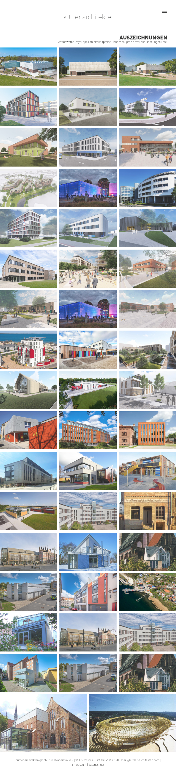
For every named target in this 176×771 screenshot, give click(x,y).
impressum (79, 764)
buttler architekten (88, 16)
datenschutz (96, 764)
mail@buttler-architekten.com (140, 760)
